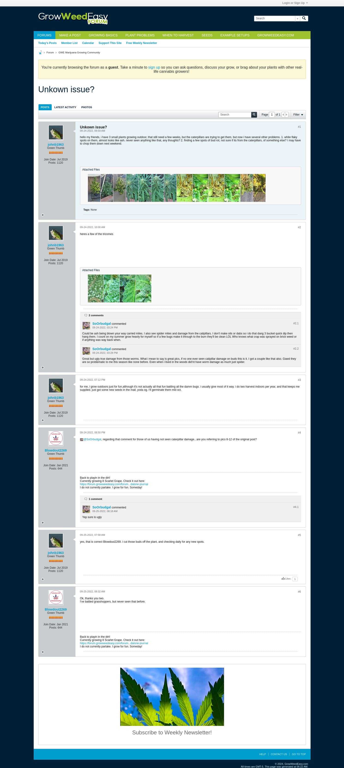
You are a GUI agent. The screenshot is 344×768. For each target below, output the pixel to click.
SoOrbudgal (102, 323)
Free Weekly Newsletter (141, 43)
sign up (154, 67)
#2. (296, 323)
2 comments (96, 315)
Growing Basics (103, 35)
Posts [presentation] (45, 107)
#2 (299, 227)
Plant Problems (140, 35)
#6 (299, 591)
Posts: (52, 162)
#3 (299, 380)
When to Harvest (178, 35)
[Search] (277, 18)
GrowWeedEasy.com (275, 35)
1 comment (95, 499)
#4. (296, 507)
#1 (299, 126)
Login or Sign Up (295, 3)
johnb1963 (56, 144)
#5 (299, 535)
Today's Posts (47, 43)
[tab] (45, 107)
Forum (50, 52)
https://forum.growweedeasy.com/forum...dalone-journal (114, 484)
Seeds (207, 35)
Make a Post (70, 35)
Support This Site (110, 43)
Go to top (299, 754)
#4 (299, 432)
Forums (45, 35)
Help (262, 754)
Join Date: (50, 159)
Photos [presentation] (86, 107)
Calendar (88, 43)
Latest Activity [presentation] (65, 107)
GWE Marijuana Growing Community (79, 52)
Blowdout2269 (56, 450)
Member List (69, 43)
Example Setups (234, 35)
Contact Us (279, 754)
